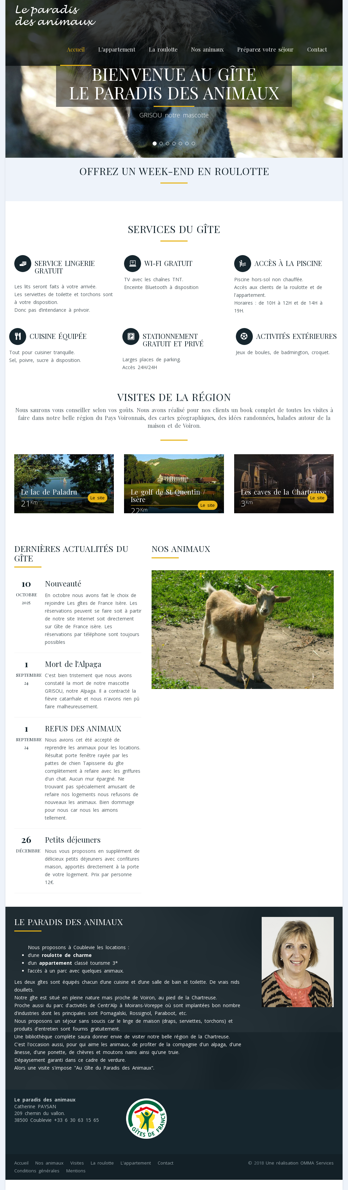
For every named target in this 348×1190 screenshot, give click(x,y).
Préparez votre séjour (265, 49)
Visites (77, 1163)
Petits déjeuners (73, 839)
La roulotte (163, 49)
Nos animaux (207, 49)
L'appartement (116, 49)
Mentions (76, 1171)
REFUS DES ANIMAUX (83, 728)
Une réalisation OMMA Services (300, 1163)
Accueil (76, 49)
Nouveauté (63, 583)
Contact (317, 49)
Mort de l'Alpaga (73, 664)
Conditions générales (36, 1171)
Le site (97, 498)
